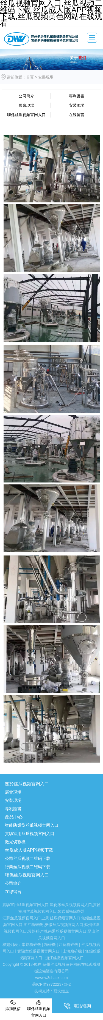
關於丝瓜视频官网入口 (27, 783)
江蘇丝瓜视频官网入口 (21, 918)
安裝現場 (76, 105)
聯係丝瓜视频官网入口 (26, 115)
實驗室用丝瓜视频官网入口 (29, 833)
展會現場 (26, 105)
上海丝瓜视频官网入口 (61, 918)
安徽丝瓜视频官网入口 (64, 924)
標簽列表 (10, 944)
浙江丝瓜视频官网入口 (64, 958)
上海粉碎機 (72, 951)
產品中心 (14, 817)
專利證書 (76, 96)
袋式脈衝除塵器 (71, 911)
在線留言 (76, 115)
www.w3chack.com (51, 977)
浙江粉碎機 (33, 924)
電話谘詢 (77, 1006)
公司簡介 (26, 96)
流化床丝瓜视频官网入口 (71, 904)
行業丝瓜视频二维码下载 (27, 866)
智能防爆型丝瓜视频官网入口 (32, 825)
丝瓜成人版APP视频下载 (29, 850)
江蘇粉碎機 (68, 944)
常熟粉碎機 (37, 931)
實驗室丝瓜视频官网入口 (38, 951)
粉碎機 (50, 944)
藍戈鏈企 (61, 991)
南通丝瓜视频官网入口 (67, 931)
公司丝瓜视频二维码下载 (27, 858)
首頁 (30, 77)
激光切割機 (15, 841)
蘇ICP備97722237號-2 (51, 984)
